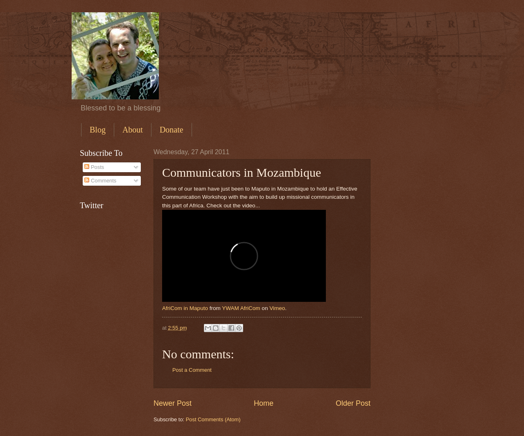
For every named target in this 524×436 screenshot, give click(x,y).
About (132, 129)
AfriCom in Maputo (185, 308)
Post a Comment (192, 370)
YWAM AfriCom (241, 308)
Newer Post (173, 403)
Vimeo (277, 308)
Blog (98, 129)
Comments (100, 181)
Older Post (353, 403)
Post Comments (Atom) (213, 419)
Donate (171, 129)
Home (263, 403)
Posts (94, 167)
